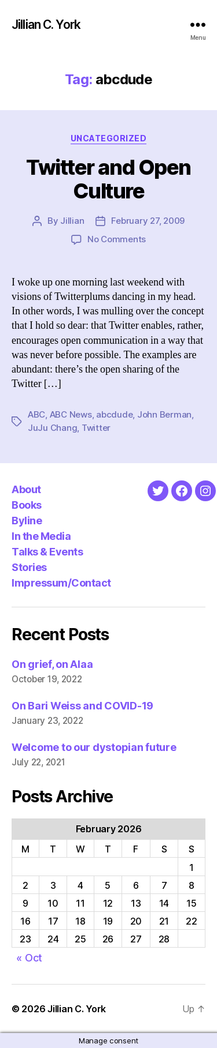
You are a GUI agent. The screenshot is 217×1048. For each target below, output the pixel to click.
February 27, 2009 (148, 220)
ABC (36, 414)
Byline (27, 520)
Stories (29, 567)
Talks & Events (47, 552)
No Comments (116, 239)
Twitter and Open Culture (108, 179)
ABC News (71, 414)
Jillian (72, 220)
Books (27, 505)
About (26, 489)
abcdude (114, 414)
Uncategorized (109, 138)
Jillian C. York (46, 24)
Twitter (96, 427)
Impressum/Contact (61, 583)
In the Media (41, 536)
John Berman (164, 414)
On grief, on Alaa (52, 664)
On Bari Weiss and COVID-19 (82, 706)
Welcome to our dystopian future (94, 747)
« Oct (29, 958)
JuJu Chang (52, 427)
